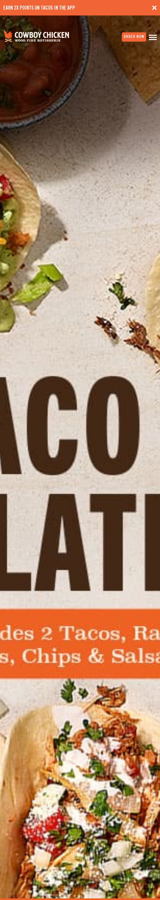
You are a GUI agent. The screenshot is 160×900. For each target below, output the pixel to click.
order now (134, 36)
